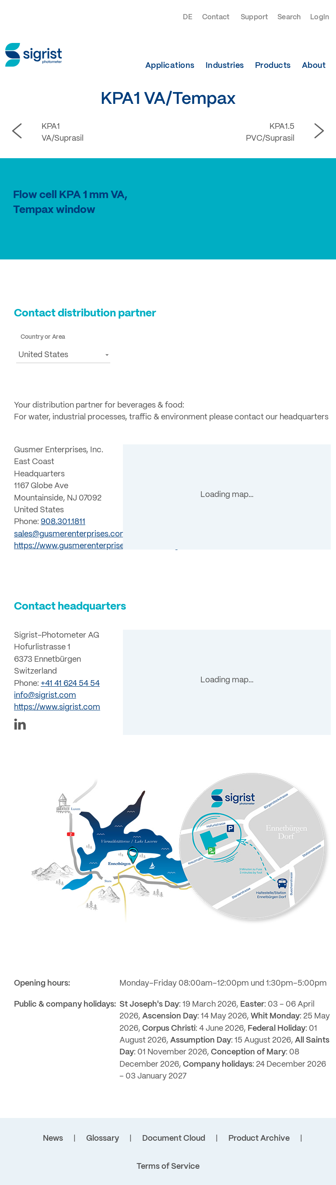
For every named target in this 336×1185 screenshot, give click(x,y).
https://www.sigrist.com (57, 707)
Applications (170, 66)
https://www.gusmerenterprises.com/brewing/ (98, 546)
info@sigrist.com (45, 695)
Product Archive (259, 1138)
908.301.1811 (63, 522)
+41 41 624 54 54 (70, 684)
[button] (63, 354)
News (53, 1138)
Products (273, 66)
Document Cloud (173, 1138)
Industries (225, 66)
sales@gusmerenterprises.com (70, 534)
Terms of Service (168, 1167)
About (314, 66)
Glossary (102, 1138)
